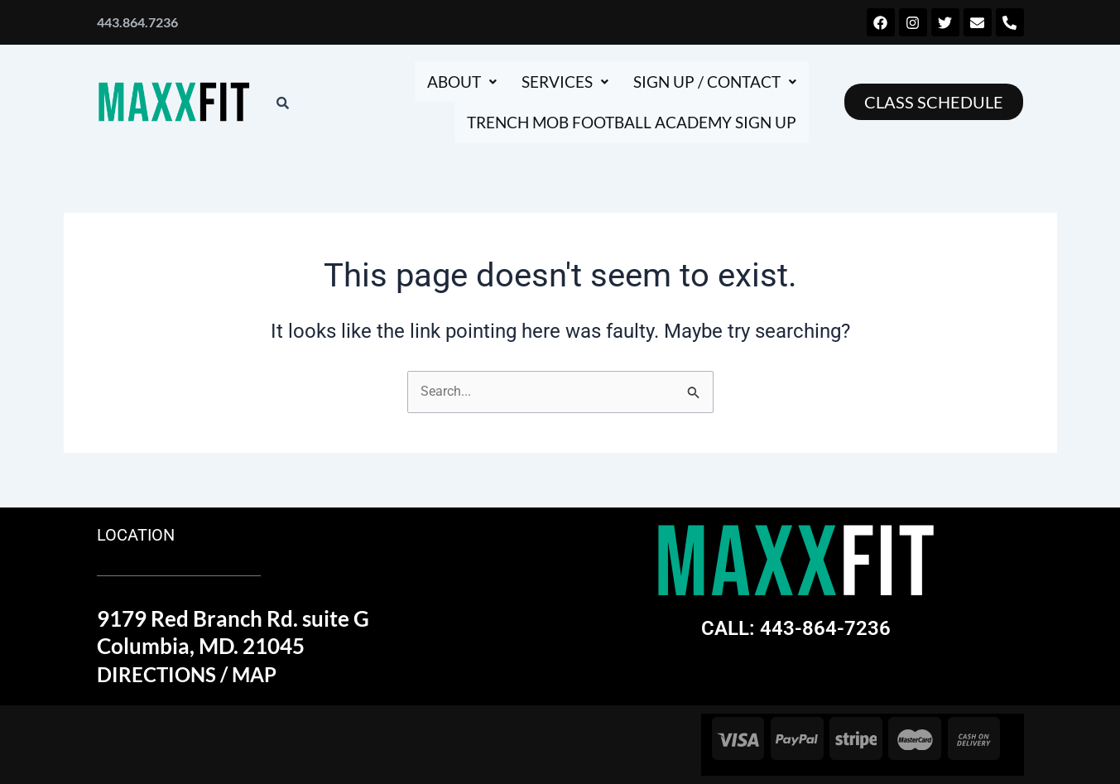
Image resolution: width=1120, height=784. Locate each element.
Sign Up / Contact (710, 82)
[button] (445, 82)
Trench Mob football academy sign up (621, 123)
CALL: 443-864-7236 (796, 628)
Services (553, 82)
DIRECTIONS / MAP (193, 674)
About (445, 82)
